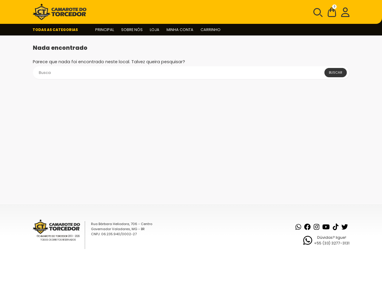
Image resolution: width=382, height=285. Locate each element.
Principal (104, 29)
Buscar (335, 72)
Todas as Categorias (55, 29)
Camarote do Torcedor (52, 236)
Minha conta (180, 29)
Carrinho (211, 29)
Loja (154, 29)
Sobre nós (132, 29)
